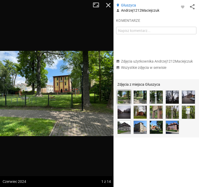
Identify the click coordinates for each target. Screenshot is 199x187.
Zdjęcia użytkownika (154, 61)
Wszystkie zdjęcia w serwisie (141, 67)
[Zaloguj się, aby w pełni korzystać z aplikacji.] (183, 7)
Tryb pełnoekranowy (98, 5)
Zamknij (108, 5)
